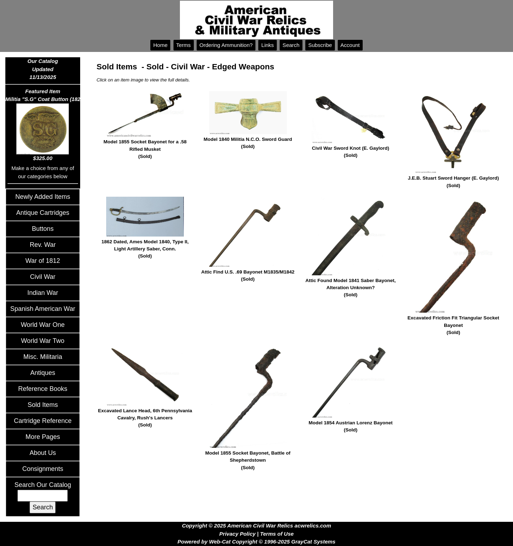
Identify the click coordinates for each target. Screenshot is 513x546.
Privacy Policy (237, 534)
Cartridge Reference (43, 420)
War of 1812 (42, 260)
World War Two (42, 340)
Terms (183, 45)
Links (267, 45)
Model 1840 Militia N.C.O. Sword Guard (247, 143)
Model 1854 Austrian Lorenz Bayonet (350, 427)
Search (291, 45)
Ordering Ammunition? (226, 45)
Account (350, 45)
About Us (43, 452)
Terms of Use (277, 534)
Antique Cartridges (42, 212)
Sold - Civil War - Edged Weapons (210, 66)
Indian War (42, 292)
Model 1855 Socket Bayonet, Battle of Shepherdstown (247, 460)
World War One (42, 324)
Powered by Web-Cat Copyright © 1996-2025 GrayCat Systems (256, 542)
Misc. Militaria (42, 356)
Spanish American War (42, 308)
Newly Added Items (42, 196)
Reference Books (42, 388)
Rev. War (43, 244)
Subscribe (320, 45)
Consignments (42, 468)
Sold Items (42, 404)
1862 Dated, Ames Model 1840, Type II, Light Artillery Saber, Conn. (145, 249)
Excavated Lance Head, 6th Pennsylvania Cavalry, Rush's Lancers (145, 418)
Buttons (42, 228)
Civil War (42, 276)
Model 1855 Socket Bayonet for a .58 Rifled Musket (145, 149)
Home (160, 45)
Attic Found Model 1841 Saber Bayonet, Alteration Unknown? (350, 288)
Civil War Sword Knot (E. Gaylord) (350, 152)
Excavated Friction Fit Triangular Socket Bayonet (453, 325)
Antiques (42, 372)
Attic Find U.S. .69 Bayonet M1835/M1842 (247, 276)
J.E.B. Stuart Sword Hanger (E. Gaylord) (453, 182)
